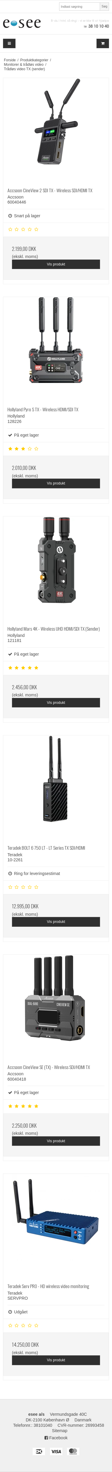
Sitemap (59, 1430)
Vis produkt (56, 264)
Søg (104, 6)
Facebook (56, 1437)
